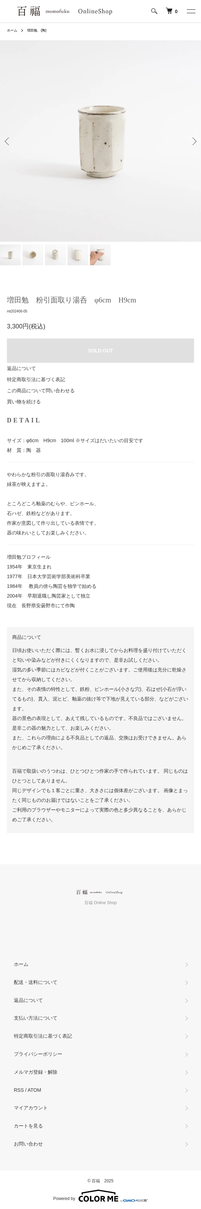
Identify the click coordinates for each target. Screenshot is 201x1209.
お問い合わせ (28, 1144)
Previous (8, 141)
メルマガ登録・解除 (35, 1072)
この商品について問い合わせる (41, 390)
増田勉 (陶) (37, 30)
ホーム (12, 30)
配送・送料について (35, 982)
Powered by (100, 1196)
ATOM (34, 1090)
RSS (19, 1090)
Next (193, 141)
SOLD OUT (100, 350)
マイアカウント (31, 1108)
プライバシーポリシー (38, 1054)
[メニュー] (190, 11)
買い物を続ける (24, 401)
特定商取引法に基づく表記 (36, 379)
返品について (21, 368)
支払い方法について (35, 1018)
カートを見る (28, 1126)
